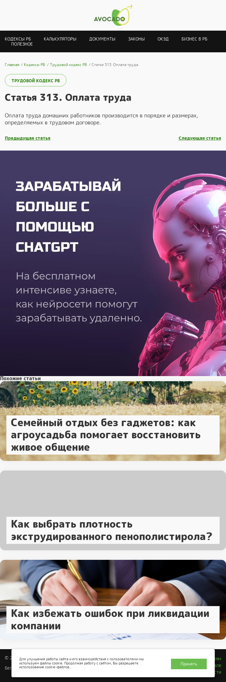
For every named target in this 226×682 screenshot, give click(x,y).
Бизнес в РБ (194, 39)
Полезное (22, 44)
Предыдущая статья (28, 138)
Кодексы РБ (18, 39)
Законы (136, 39)
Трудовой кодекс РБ (36, 81)
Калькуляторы (60, 39)
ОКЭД (163, 39)
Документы (102, 39)
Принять (189, 664)
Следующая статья (200, 138)
